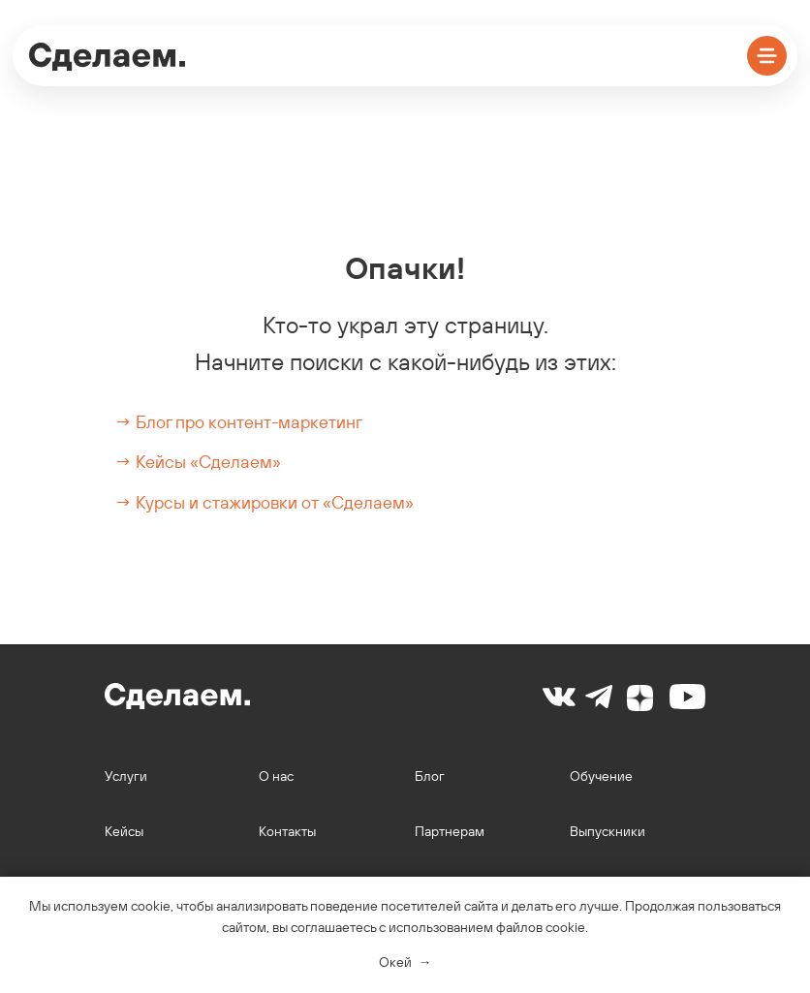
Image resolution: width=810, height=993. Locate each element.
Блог (430, 776)
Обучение (601, 776)
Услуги (126, 776)
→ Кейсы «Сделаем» (197, 461)
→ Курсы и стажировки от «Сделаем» (264, 502)
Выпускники (607, 831)
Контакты (287, 831)
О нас (276, 776)
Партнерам (449, 831)
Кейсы (124, 831)
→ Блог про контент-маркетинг (238, 422)
